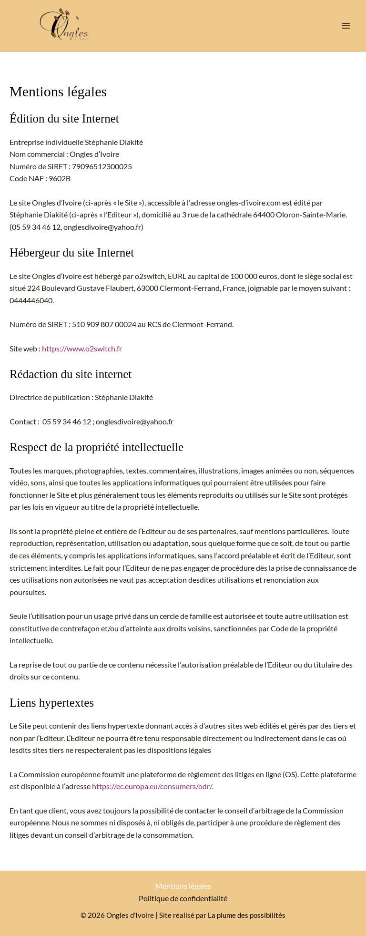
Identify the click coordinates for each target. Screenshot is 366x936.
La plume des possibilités (246, 915)
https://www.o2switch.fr (82, 348)
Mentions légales (183, 886)
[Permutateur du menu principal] (346, 25)
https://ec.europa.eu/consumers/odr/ (152, 786)
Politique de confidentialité (183, 898)
